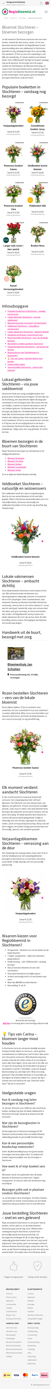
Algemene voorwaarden (11, 1303)
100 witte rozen (11, 1331)
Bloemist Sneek (14, 470)
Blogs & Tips (10, 1315)
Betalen (30, 1308)
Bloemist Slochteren (35, 18)
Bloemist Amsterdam (13, 1342)
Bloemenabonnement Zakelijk (14, 1355)
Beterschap (32, 1363)
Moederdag (32, 1346)
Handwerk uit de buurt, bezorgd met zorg (25, 335)
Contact (31, 1293)
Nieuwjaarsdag (33, 1328)
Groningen (22, 18)
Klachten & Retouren (35, 1315)
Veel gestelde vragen (35, 1319)
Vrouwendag (32, 1335)
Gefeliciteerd (32, 1360)
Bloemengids (11, 1335)
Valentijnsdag (33, 1331)
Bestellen (31, 1301)
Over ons (9, 1293)
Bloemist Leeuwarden (16, 467)
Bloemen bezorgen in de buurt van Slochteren (27, 323)
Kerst (29, 1353)
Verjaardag (32, 1356)
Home (6, 18)
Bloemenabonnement (14, 1349)
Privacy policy (11, 1297)
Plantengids (10, 1338)
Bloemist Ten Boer (15, 461)
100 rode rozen (11, 1328)
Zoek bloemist (11, 1311)
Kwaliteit (31, 1311)
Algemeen (31, 1297)
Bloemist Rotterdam (13, 1346)
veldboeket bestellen (11, 505)
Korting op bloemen (13, 1319)
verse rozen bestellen (35, 713)
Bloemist (13, 18)
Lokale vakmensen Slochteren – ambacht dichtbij (28, 332)
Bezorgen (31, 1304)
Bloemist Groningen (15, 458)
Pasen (30, 1338)
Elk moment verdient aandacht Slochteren (25, 343)
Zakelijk (9, 1308)
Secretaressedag (33, 1342)
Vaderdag (31, 1349)
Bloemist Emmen (14, 464)
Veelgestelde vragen (16, 364)
